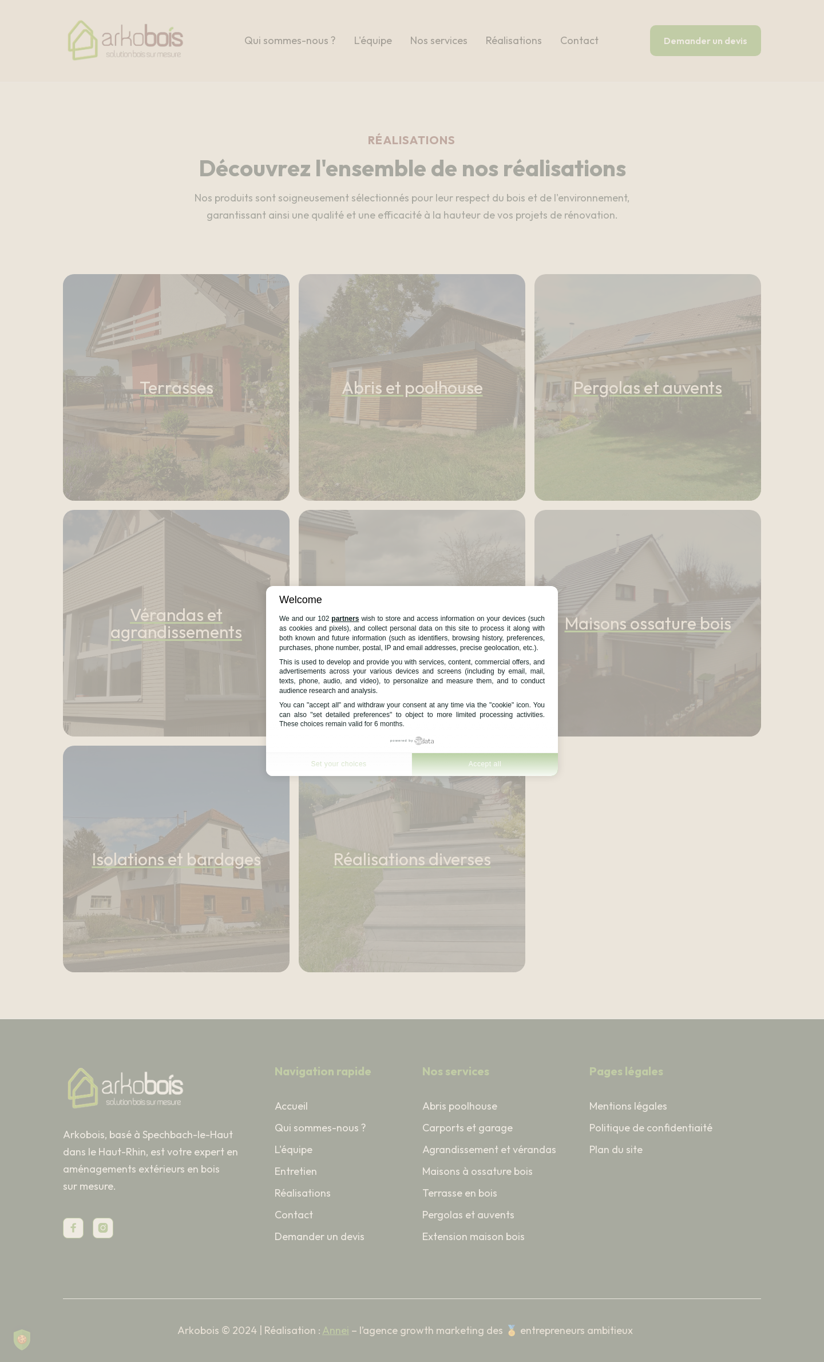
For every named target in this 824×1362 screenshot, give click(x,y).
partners (345, 619)
